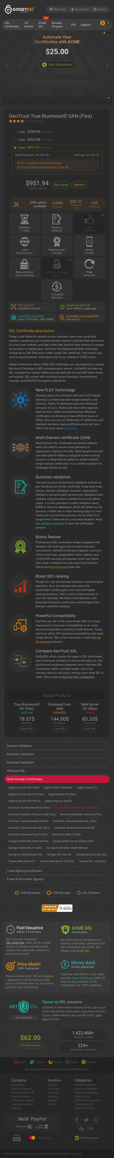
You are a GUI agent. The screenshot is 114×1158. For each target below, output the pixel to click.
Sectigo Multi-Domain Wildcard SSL (73, 841)
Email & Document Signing (25, 879)
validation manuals (52, 523)
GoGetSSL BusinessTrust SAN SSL (74, 827)
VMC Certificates (85, 1108)
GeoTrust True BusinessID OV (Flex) (29, 807)
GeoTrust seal (58, 567)
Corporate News (21, 1096)
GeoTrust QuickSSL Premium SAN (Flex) (32, 814)
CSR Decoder (58, 893)
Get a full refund (82, 978)
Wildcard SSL (16, 771)
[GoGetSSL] (20, 9)
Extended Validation (20, 762)
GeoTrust (53, 1092)
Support (86, 24)
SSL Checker (88, 893)
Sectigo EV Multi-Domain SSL (25, 854)
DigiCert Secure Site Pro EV (24, 801)
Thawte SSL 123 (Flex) (92, 861)
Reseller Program (57, 24)
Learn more (90, 308)
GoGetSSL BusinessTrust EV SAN (28, 834)
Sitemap (16, 1108)
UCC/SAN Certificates (87, 1100)
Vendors (54, 1080)
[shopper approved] (96, 1120)
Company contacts (22, 1104)
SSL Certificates (12, 24)
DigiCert (52, 1084)
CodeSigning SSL (85, 1104)
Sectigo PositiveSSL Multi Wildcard (67, 847)
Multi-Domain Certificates (24, 779)
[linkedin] (91, 1128)
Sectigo (52, 1100)
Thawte (52, 1104)
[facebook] (76, 1120)
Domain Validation (19, 746)
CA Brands (28, 24)
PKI (73, 24)
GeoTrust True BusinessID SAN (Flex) (76, 807)
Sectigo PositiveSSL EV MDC (25, 847)
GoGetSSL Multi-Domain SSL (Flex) (29, 827)
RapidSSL (53, 1096)
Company (18, 1080)
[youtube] (81, 1128)
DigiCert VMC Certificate (58, 787)
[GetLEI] (24, 1007)
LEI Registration (30, 1045)
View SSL (26, 728)
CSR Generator (27, 893)
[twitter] (86, 1120)
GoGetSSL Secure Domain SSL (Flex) (74, 821)
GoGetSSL (54, 1088)
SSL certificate (15, 942)
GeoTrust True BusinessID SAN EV (28, 821)
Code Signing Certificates (24, 871)
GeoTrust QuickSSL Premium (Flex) (81, 814)
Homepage (17, 1084)
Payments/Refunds (22, 1092)
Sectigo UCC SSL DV (59, 854)
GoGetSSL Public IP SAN (66, 834)
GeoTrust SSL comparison (78, 677)
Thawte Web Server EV (21, 861)
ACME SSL (44, 23)
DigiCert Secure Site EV (58, 801)
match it (48, 976)
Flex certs (70, 428)
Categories (83, 1080)
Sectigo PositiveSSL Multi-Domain (28, 841)
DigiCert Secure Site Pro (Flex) (26, 794)
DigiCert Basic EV (87, 787)
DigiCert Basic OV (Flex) (62, 794)
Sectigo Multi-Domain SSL (91, 854)
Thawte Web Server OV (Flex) (57, 861)
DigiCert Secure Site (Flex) (23, 787)
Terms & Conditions (22, 1100)
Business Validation (20, 754)
